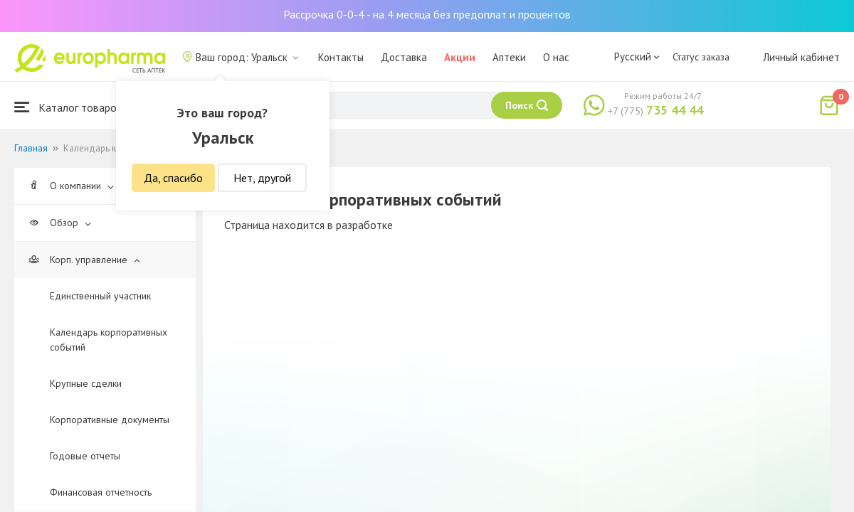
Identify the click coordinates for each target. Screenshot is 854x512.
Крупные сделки (86, 383)
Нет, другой (262, 178)
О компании (71, 185)
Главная (31, 148)
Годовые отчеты (85, 455)
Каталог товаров (68, 107)
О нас (556, 57)
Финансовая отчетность (101, 492)
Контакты (341, 57)
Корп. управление (84, 259)
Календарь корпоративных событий (108, 339)
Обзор (59, 222)
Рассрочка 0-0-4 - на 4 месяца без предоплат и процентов (427, 14)
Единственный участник (100, 295)
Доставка (404, 57)
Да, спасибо (173, 178)
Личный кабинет (801, 57)
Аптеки (509, 57)
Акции (459, 57)
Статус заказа (701, 56)
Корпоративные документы (109, 419)
